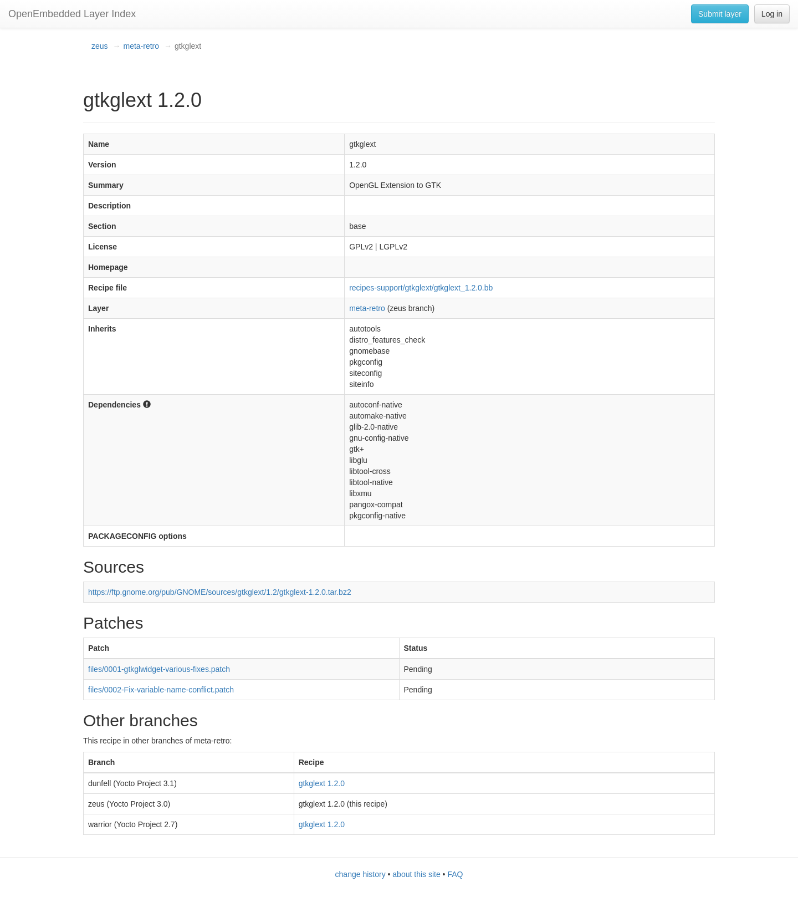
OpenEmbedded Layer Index (72, 13)
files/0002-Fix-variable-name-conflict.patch (161, 689)
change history (360, 874)
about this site (416, 874)
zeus (99, 46)
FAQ (455, 874)
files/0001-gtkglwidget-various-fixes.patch (159, 669)
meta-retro (141, 46)
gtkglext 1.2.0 (322, 783)
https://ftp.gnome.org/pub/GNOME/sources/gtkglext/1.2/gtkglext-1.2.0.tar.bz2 (219, 592)
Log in (771, 13)
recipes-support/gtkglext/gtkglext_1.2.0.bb (421, 287)
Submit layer (719, 13)
